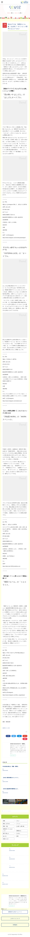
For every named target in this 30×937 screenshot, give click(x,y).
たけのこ (18, 833)
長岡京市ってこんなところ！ (8, 830)
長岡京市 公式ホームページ (15, 912)
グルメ (17, 821)
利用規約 (15, 925)
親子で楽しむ (6, 833)
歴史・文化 (5, 826)
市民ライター (6, 839)
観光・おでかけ (6, 823)
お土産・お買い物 (20, 826)
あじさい (5, 836)
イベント (18, 823)
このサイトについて (15, 918)
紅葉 (17, 836)
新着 (4, 821)
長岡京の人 (18, 831)
